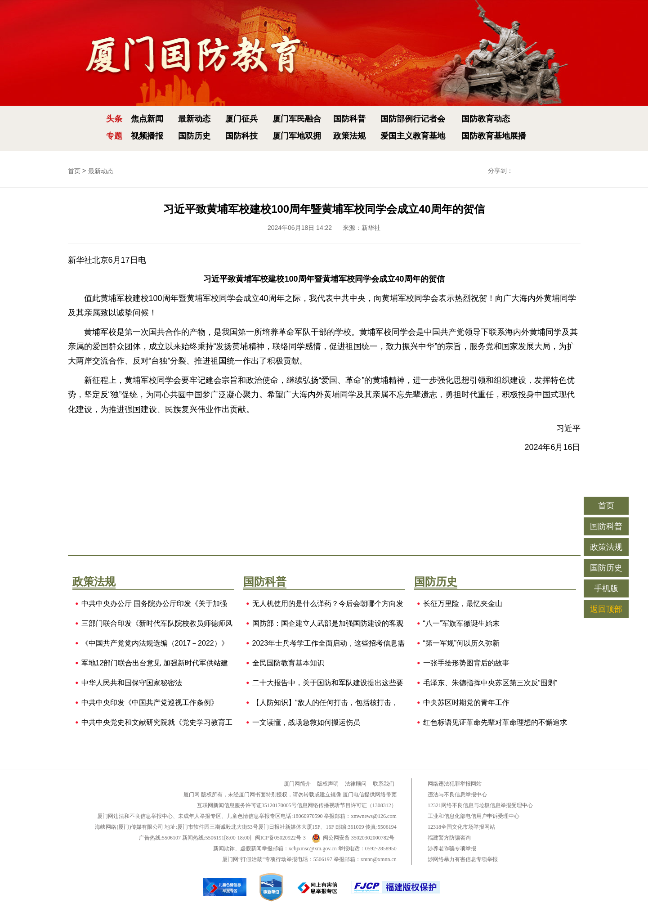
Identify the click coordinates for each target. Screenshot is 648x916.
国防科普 (349, 118)
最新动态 (194, 118)
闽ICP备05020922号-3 (280, 838)
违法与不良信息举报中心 (457, 794)
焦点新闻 (147, 118)
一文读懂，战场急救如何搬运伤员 (306, 722)
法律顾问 (355, 784)
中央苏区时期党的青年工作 (466, 702)
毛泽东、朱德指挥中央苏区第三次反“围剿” (490, 682)
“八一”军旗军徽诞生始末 (461, 623)
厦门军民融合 (297, 118)
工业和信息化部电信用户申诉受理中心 (473, 816)
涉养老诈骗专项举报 (452, 848)
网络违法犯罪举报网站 (455, 784)
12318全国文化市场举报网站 (461, 827)
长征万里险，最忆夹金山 (462, 603)
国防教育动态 (485, 118)
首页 (74, 171)
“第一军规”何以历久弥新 (461, 643)
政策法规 (349, 135)
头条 (114, 118)
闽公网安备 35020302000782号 (353, 838)
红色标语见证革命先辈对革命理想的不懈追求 (495, 722)
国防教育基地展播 (493, 135)
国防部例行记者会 (412, 118)
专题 (114, 135)
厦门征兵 (241, 118)
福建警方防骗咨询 (449, 838)
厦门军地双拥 (297, 135)
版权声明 (328, 784)
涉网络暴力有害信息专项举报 (463, 859)
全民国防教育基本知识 (288, 663)
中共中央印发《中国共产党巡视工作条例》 (149, 702)
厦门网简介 (297, 784)
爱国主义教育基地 (412, 135)
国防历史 (194, 135)
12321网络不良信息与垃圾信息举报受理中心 (480, 805)
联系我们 (383, 784)
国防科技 (241, 135)
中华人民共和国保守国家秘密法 (131, 682)
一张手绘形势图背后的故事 (466, 663)
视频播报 (147, 135)
